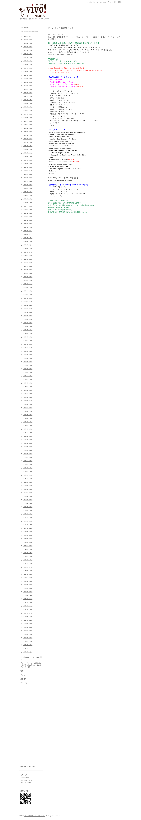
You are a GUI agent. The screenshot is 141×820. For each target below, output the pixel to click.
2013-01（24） (28, 599)
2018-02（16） (28, 383)
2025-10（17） (28, 57)
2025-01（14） (28, 89)
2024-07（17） (28, 110)
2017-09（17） (28, 400)
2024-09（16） (28, 103)
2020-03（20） (28, 294)
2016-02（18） (28, 468)
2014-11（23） (28, 521)
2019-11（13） (28, 308)
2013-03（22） (28, 591)
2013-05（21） (28, 584)
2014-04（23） (28, 545)
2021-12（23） (28, 220)
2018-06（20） (28, 369)
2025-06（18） (28, 71)
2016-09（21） (28, 443)
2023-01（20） (28, 174)
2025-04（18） (28, 78)
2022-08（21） (28, 192)
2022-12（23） (28, 177)
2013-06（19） (28, 581)
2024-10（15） (28, 100)
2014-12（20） (28, 517)
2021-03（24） (28, 252)
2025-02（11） (28, 85)
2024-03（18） (28, 124)
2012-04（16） (28, 630)
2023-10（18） (28, 142)
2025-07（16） (28, 68)
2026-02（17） (28, 43)
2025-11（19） (28, 54)
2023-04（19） (28, 163)
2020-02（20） (28, 298)
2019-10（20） (28, 312)
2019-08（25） (28, 319)
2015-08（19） (28, 489)
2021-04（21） (28, 248)
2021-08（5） (27, 234)
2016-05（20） (28, 457)
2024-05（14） (28, 117)
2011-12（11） (28, 645)
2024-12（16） (28, 92)
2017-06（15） (28, 411)
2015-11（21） (28, 478)
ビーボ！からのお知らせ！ (29, 31)
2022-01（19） (28, 216)
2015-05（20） (28, 499)
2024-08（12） (28, 107)
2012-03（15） (28, 634)
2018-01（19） (28, 386)
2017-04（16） (28, 418)
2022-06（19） (28, 199)
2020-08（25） (28, 277)
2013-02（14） (28, 595)
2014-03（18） (28, 549)
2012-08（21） (28, 616)
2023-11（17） (28, 139)
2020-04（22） (28, 291)
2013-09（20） (28, 570)
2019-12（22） (28, 305)
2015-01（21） (28, 514)
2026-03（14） (28, 39)
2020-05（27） (28, 287)
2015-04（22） (28, 503)
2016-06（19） (28, 453)
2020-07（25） (28, 280)
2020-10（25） (28, 269)
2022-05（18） (28, 202)
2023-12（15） (28, 135)
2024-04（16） (28, 121)
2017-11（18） (28, 393)
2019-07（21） (28, 323)
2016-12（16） (28, 432)
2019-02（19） (28, 340)
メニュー (23, 675)
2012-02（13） (28, 637)
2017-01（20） (28, 429)
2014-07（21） (28, 535)
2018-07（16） (28, 365)
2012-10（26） (28, 609)
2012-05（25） (28, 627)
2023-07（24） (28, 153)
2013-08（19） (28, 574)
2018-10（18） (28, 354)
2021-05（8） (27, 245)
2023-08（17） (28, 149)
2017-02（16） (28, 425)
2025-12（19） (28, 50)
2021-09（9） (27, 231)
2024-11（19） (28, 96)
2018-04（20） (28, 376)
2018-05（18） (28, 372)
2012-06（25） (28, 623)
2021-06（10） (28, 241)
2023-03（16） (28, 167)
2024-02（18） (28, 128)
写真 (21, 671)
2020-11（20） (28, 266)
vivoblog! (24, 683)
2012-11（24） (28, 606)
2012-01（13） (28, 641)
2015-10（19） (28, 482)
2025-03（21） (28, 82)
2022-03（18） (28, 209)
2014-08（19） (28, 531)
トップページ (24, 27)
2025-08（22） (28, 64)
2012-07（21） (28, 620)
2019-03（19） (28, 337)
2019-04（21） (28, 333)
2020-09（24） (28, 273)
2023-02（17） (28, 170)
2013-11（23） (28, 563)
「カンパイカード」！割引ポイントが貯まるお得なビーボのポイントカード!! (30, 665)
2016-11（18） (28, 436)
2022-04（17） (28, 206)
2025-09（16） (28, 61)
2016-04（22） (28, 461)
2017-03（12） (28, 422)
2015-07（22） (28, 492)
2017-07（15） (28, 407)
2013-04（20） (28, 588)
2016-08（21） (28, 446)
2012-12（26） (28, 602)
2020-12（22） (28, 262)
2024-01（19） (28, 131)
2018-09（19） (28, 358)
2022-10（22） (28, 185)
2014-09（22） (28, 528)
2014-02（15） (28, 553)
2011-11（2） (27, 648)
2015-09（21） (28, 485)
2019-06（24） (28, 326)
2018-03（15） (28, 379)
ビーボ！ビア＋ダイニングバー (34, 816)
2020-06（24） (28, 284)
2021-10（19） (28, 227)
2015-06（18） (28, 496)
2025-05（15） (28, 75)
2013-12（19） (28, 560)
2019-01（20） (28, 344)
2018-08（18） (28, 361)
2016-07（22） (28, 450)
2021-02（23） (28, 255)
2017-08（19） (28, 404)
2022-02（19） (28, 213)
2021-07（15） (28, 238)
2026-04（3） (27, 36)
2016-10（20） (28, 439)
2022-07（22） (28, 195)
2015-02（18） (28, 510)
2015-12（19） (28, 475)
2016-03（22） (28, 464)
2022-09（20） (28, 188)
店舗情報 (23, 679)
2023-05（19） (28, 160)
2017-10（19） (28, 397)
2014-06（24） (28, 538)
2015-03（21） (28, 507)
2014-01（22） (28, 556)
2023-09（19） (28, 146)
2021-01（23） (28, 259)
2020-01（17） (28, 301)
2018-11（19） (28, 351)
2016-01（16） (28, 471)
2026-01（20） (28, 46)
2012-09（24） (28, 613)
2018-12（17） (28, 347)
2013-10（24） (28, 567)
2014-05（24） (28, 542)
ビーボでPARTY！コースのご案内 (31, 658)
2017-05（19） (28, 415)
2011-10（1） (27, 652)
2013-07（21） (28, 577)
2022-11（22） (28, 181)
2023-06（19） (28, 156)
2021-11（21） (28, 223)
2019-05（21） (28, 330)
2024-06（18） (28, 114)
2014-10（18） (28, 524)
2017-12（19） (28, 390)
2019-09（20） (28, 315)
